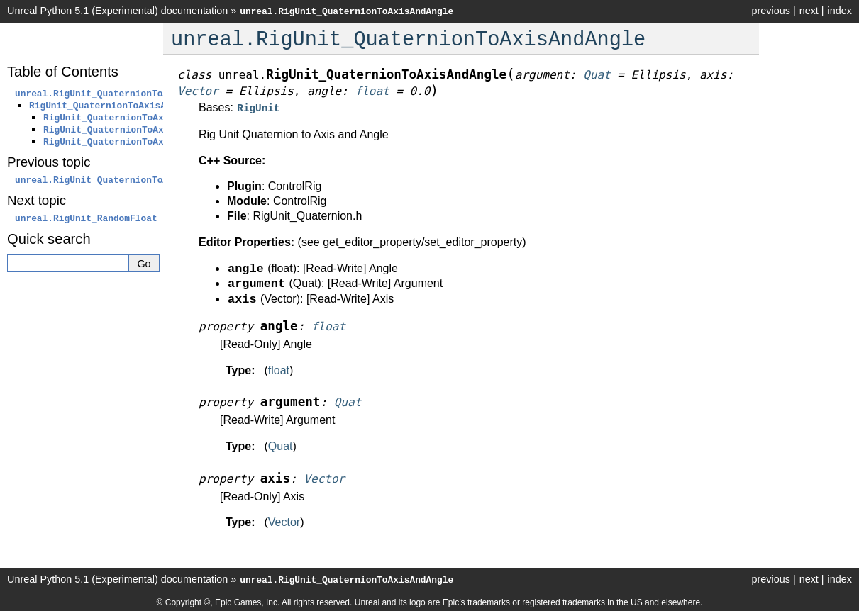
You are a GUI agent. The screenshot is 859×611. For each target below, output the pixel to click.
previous (770, 10)
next (809, 10)
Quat (280, 445)
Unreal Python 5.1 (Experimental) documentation (117, 10)
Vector (284, 521)
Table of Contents (62, 71)
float (278, 369)
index (840, 10)
